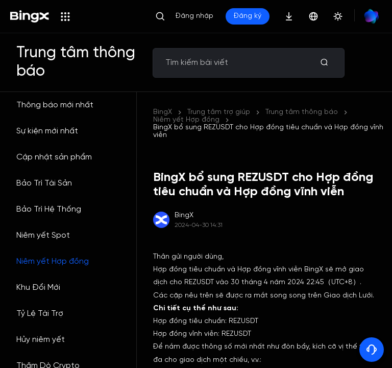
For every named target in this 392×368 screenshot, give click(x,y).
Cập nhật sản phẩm (54, 157)
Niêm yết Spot (43, 235)
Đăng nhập (194, 16)
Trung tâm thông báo (301, 112)
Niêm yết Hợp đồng (52, 261)
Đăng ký (247, 16)
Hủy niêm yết (40, 339)
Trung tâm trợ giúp (218, 112)
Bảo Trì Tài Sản (44, 183)
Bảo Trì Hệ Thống (48, 209)
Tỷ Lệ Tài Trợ (39, 313)
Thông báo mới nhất (54, 105)
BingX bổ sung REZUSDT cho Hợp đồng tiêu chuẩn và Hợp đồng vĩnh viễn (268, 131)
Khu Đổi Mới (38, 287)
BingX (162, 112)
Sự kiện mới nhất (47, 131)
